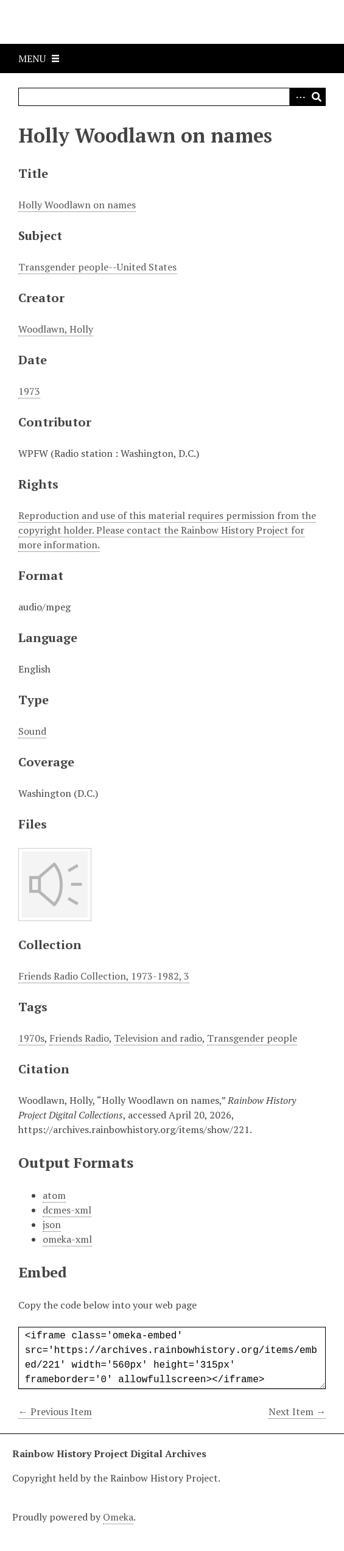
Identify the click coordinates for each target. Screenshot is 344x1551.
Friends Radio (79, 1038)
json (52, 1224)
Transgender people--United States (97, 267)
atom (54, 1195)
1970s (31, 1038)
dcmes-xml (67, 1210)
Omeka (118, 1517)
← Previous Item (55, 1411)
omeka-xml (67, 1239)
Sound (32, 731)
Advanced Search (298, 97)
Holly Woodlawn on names (77, 204)
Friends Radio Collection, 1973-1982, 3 (103, 976)
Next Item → (297, 1411)
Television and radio (158, 1038)
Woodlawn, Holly (55, 329)
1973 (29, 391)
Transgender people (252, 1038)
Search (316, 97)
